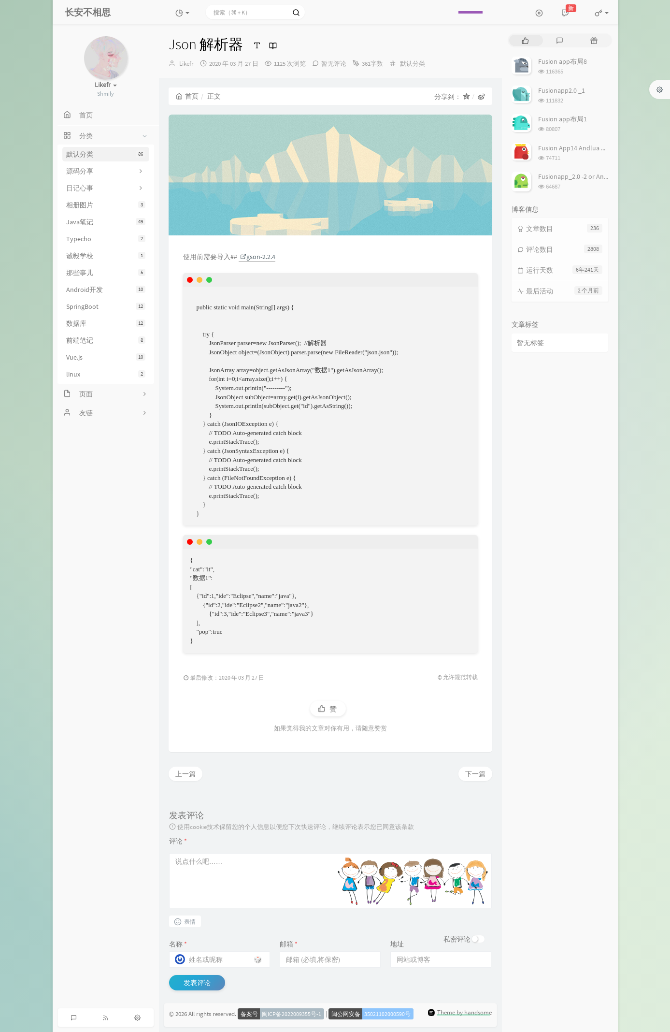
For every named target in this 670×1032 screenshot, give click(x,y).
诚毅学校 (105, 255)
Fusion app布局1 (562, 119)
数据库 (105, 323)
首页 (187, 96)
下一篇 (475, 774)
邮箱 (289, 944)
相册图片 (105, 205)
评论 (178, 841)
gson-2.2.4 (257, 256)
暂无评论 (333, 63)
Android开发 (105, 289)
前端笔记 (105, 340)
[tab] (525, 40)
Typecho (105, 238)
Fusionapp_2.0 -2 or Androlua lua (586, 176)
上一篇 (185, 774)
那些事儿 (105, 272)
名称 (178, 944)
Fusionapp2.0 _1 (561, 90)
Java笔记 (105, 222)
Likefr (186, 63)
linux (105, 374)
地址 (397, 944)
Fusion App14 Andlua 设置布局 (583, 148)
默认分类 (105, 154)
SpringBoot (105, 306)
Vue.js (105, 357)
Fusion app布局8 (562, 61)
